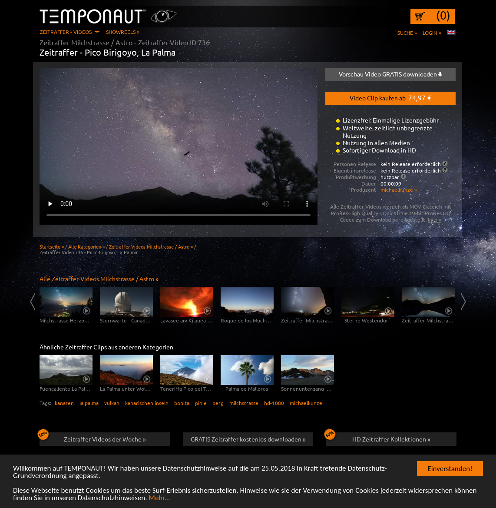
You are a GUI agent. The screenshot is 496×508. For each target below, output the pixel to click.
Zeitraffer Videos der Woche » (93, 437)
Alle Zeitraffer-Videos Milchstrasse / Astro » (99, 278)
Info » (434, 219)
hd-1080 (274, 402)
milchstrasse (243, 402)
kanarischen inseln (147, 402)
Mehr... (159, 498)
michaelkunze (306, 402)
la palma (89, 402)
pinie (201, 402)
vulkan (111, 402)
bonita (181, 402)
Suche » (407, 32)
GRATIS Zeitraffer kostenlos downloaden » (248, 439)
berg (218, 402)
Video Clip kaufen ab (390, 97)
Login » (432, 32)
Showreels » (122, 31)
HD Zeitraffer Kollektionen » (378, 437)
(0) (443, 15)
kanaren (64, 402)
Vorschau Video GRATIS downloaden (390, 74)
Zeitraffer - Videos (66, 31)
